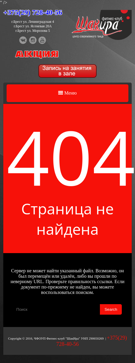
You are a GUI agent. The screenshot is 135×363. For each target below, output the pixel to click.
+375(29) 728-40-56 (32, 12)
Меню (67, 92)
